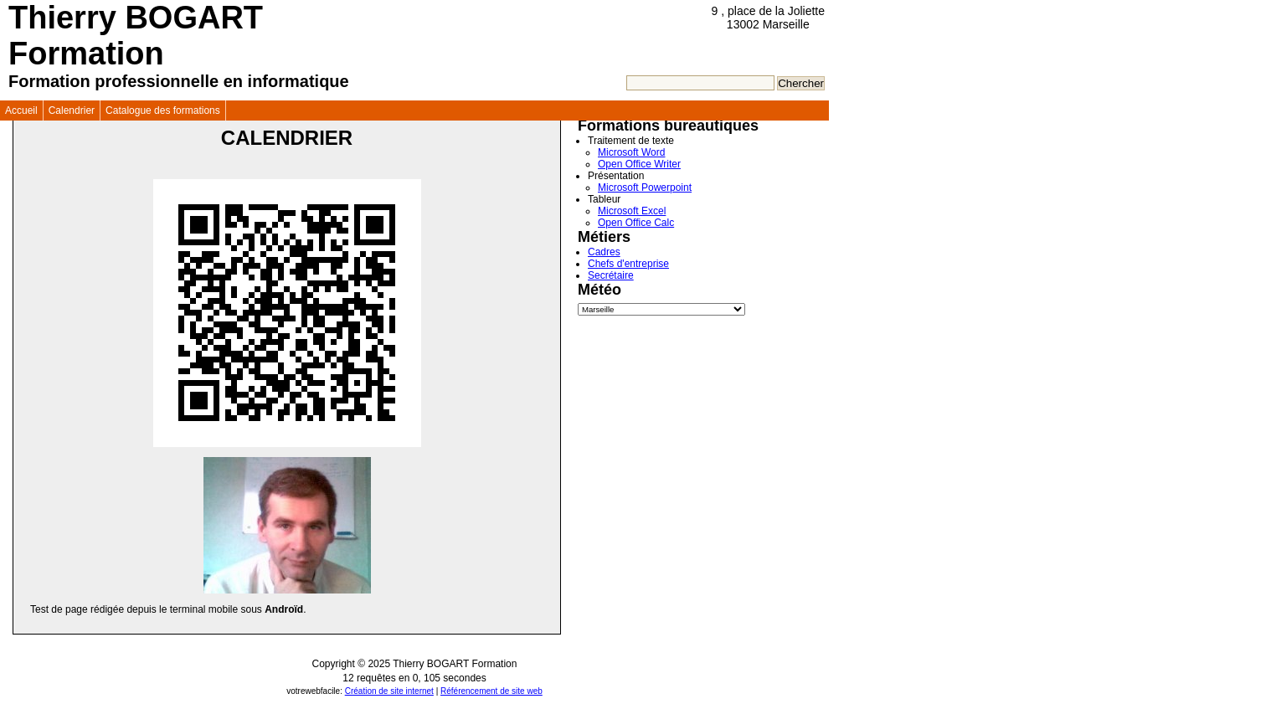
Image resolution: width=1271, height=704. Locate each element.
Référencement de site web (491, 691)
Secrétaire (611, 275)
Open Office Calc (636, 223)
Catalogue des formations (162, 110)
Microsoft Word (631, 152)
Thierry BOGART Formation (135, 35)
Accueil (21, 110)
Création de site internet (389, 691)
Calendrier (72, 110)
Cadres (604, 252)
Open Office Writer (639, 164)
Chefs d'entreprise (628, 264)
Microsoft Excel (632, 211)
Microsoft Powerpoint (645, 187)
